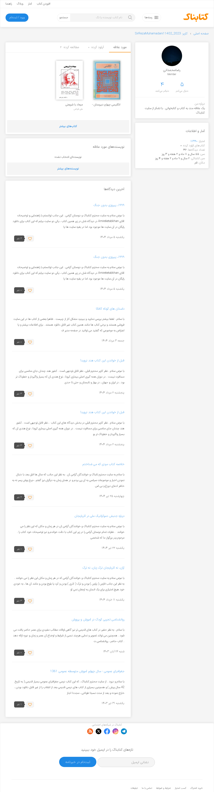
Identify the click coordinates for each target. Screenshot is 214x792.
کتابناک (181, 782)
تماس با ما (147, 775)
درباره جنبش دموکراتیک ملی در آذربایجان (99, 516)
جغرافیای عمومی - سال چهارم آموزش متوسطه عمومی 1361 (87, 671)
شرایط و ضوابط (163, 775)
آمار (30, 4)
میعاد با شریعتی (74, 105)
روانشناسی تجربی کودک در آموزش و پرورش (98, 619)
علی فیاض (78, 109)
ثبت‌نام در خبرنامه (77, 749)
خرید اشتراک (196, 775)
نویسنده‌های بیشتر (68, 169)
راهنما (9, 4)
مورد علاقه (119, 47)
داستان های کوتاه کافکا (110, 308)
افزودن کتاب (43, 4)
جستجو (63, 17)
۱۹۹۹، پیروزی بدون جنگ (108, 205)
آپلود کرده (96, 47)
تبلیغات (134, 775)
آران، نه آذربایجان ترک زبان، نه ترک (103, 568)
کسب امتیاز (180, 775)
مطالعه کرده (69, 47)
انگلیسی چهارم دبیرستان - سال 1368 (106, 105)
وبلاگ (20, 4)
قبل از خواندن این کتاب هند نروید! (102, 360)
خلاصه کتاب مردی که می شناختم (103, 464)
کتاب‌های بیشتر (68, 126)
